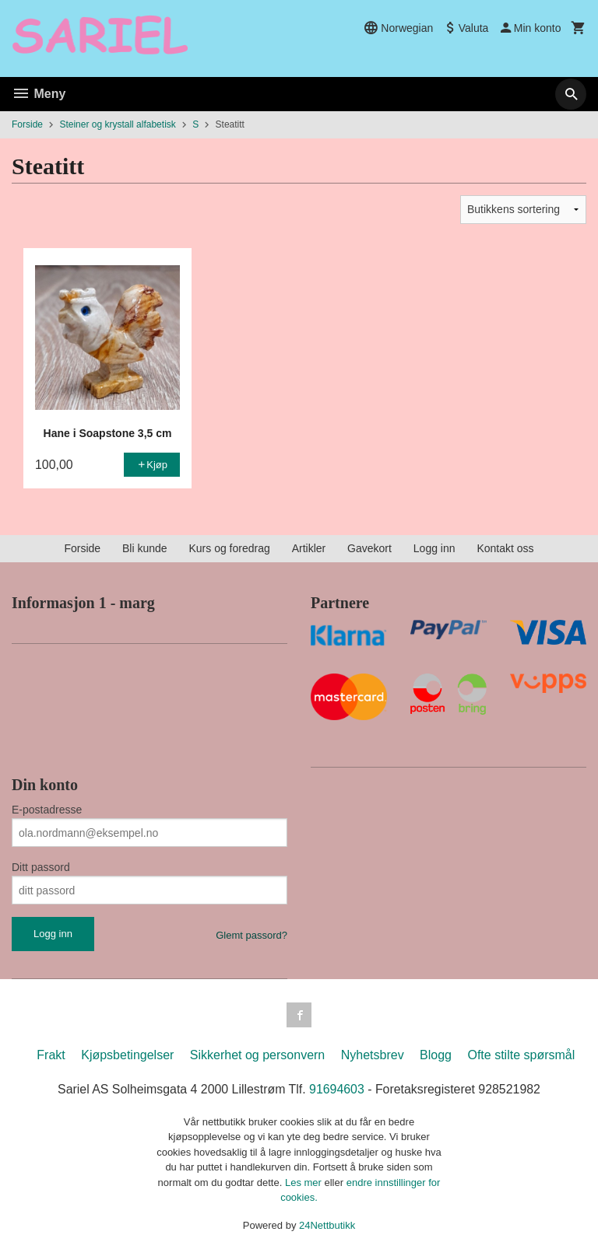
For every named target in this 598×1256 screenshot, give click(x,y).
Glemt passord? (251, 935)
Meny (38, 93)
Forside (27, 124)
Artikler (309, 548)
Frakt (51, 1055)
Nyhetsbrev (372, 1055)
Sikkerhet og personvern (257, 1055)
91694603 (336, 1089)
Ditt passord (41, 867)
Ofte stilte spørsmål (521, 1055)
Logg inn (434, 548)
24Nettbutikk (327, 1225)
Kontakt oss (505, 548)
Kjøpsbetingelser (127, 1055)
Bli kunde (144, 548)
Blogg (436, 1055)
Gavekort (369, 548)
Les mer (305, 1182)
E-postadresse (47, 809)
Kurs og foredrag (228, 548)
